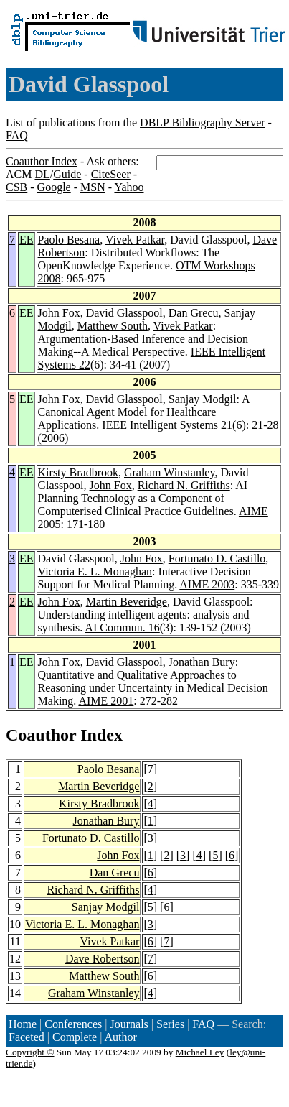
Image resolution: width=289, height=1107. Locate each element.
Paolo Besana (69, 239)
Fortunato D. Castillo (217, 558)
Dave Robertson (102, 959)
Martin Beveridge (126, 602)
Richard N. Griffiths (184, 485)
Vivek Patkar (134, 239)
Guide (67, 174)
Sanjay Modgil (203, 399)
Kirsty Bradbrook (78, 472)
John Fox (59, 313)
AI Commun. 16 (122, 627)
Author (121, 1037)
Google (54, 187)
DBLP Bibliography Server (202, 122)
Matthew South (112, 326)
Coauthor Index (41, 161)
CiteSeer (111, 174)
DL (41, 174)
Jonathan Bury (202, 662)
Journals (129, 1024)
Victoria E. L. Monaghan (95, 571)
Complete (74, 1037)
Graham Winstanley (169, 472)
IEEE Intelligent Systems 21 (167, 425)
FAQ (17, 135)
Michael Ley (200, 1052)
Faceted (26, 1037)
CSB (16, 187)
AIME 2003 (206, 584)
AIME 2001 (105, 701)
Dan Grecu (194, 313)
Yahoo (128, 187)
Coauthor (41, 735)
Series (170, 1024)
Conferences (73, 1024)
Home (23, 1024)
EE (26, 239)
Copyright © (30, 1052)
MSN (92, 187)
